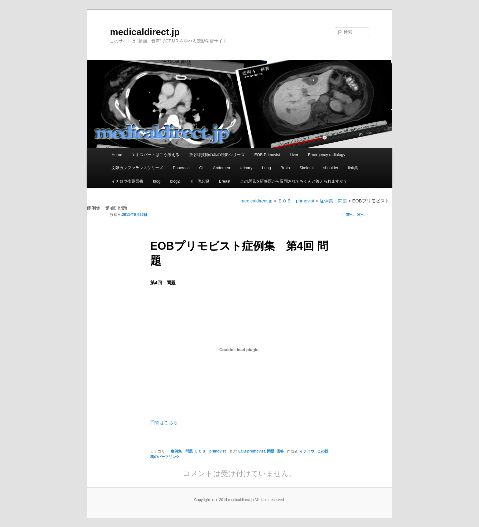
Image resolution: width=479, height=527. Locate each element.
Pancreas (181, 167)
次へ (363, 215)
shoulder (330, 167)
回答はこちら (164, 422)
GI (201, 167)
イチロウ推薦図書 (127, 181)
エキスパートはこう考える (155, 154)
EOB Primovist (267, 154)
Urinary (246, 167)
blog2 (175, 181)
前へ (347, 215)
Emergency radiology (326, 154)
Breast (225, 181)
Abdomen (221, 167)
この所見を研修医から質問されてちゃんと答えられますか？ (293, 181)
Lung (266, 167)
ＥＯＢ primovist (210, 451)
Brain (285, 167)
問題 (270, 451)
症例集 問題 (182, 451)
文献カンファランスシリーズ (137, 167)
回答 (280, 451)
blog (157, 181)
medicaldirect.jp (145, 32)
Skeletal (306, 167)
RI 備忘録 (199, 181)
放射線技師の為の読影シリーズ (217, 154)
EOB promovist (251, 451)
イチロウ (307, 451)
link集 (353, 167)
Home (117, 154)
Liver (294, 154)
